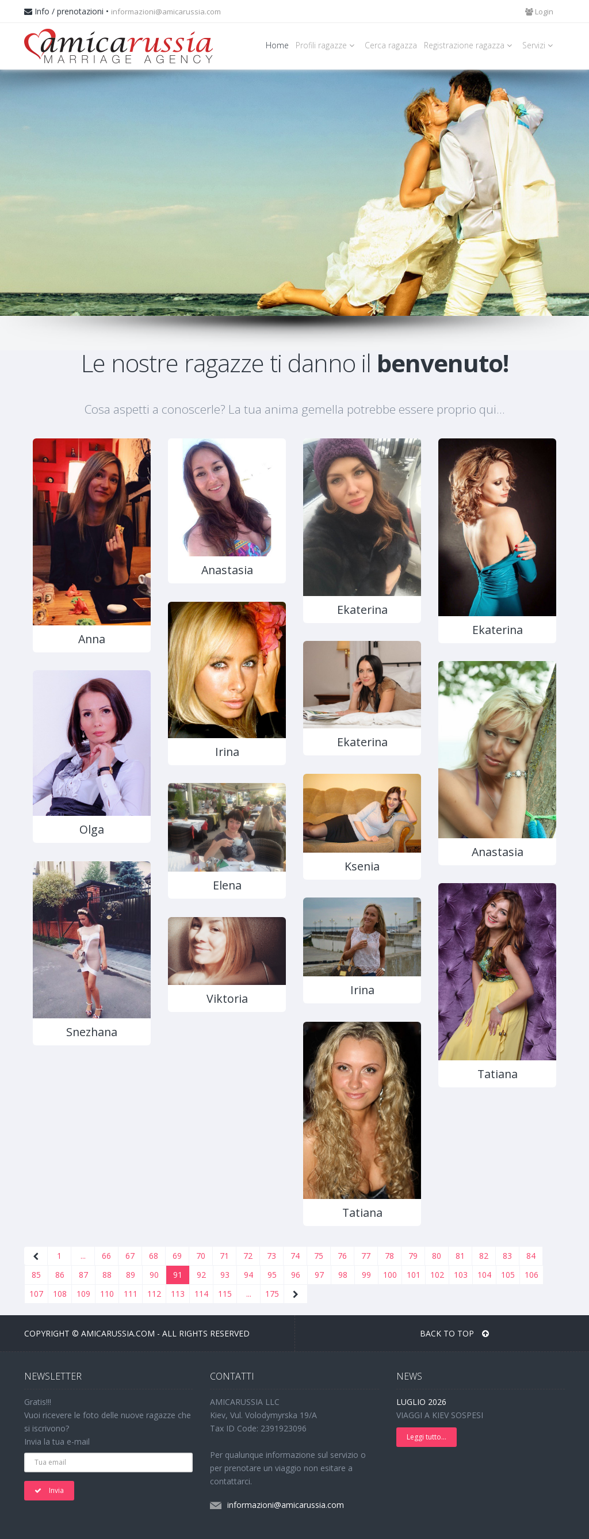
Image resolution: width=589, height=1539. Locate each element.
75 (318, 1255)
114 (201, 1293)
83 (507, 1255)
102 (437, 1274)
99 (366, 1274)
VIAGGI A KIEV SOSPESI (439, 1415)
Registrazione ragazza (469, 45)
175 (272, 1293)
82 (483, 1255)
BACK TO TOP (454, 1333)
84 (531, 1255)
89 (130, 1274)
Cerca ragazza (391, 45)
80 (436, 1255)
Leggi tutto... (426, 1437)
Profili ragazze (327, 45)
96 (295, 1274)
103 (461, 1274)
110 (107, 1293)
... (83, 1255)
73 (271, 1255)
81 (460, 1255)
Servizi (539, 45)
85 (36, 1274)
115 (225, 1293)
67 (130, 1255)
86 (59, 1274)
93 (225, 1274)
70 (200, 1255)
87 (83, 1274)
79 (413, 1255)
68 (153, 1255)
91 (177, 1274)
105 (508, 1274)
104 (484, 1274)
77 (365, 1255)
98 (342, 1274)
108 (60, 1293)
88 (107, 1274)
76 (342, 1255)
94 (248, 1274)
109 (83, 1293)
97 (319, 1274)
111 (130, 1293)
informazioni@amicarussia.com (166, 11)
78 (389, 1255)
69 (177, 1255)
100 (390, 1274)
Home (277, 45)
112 (154, 1293)
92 (201, 1274)
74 (295, 1255)
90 (154, 1274)
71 (224, 1255)
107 (36, 1293)
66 (106, 1255)
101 (413, 1274)
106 (531, 1274)
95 (272, 1274)
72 (248, 1255)
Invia (49, 1490)
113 (178, 1293)
